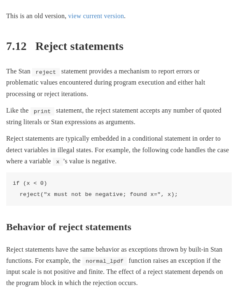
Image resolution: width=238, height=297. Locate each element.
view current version (96, 15)
